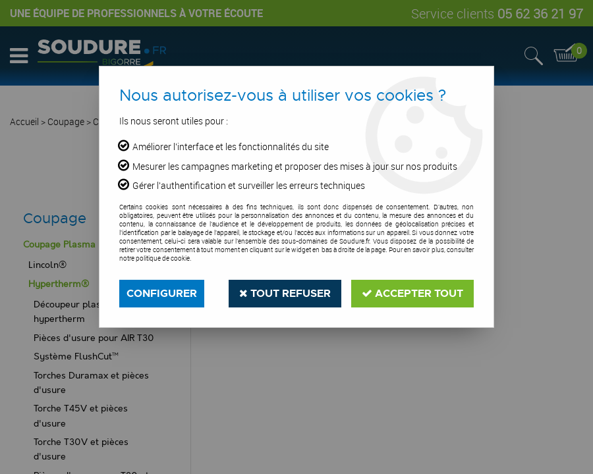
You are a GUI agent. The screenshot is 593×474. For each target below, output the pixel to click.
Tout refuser (285, 293)
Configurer (162, 293)
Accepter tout (412, 293)
